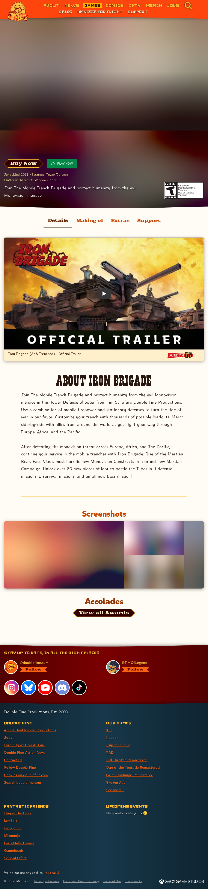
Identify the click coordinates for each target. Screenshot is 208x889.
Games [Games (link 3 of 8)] (92, 5)
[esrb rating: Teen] (170, 190)
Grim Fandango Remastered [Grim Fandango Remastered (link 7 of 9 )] (130, 775)
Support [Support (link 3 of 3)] (138, 11)
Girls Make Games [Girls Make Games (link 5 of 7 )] (19, 843)
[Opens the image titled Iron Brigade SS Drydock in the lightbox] (154, 538)
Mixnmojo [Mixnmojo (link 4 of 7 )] (12, 835)
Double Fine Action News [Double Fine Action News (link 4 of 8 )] (25, 752)
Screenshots (104, 513)
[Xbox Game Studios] (181, 881)
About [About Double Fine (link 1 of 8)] (51, 5)
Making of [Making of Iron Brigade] (88, 220)
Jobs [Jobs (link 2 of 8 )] (8, 737)
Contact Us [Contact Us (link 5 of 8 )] (13, 760)
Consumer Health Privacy (83, 881)
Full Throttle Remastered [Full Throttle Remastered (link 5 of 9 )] (127, 760)
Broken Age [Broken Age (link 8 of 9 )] (116, 782)
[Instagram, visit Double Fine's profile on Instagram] (11, 687)
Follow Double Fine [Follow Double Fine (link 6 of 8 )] (20, 767)
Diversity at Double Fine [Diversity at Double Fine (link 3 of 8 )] (25, 745)
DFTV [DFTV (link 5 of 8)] (135, 5)
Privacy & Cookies (47, 881)
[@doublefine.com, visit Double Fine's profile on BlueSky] (50, 667)
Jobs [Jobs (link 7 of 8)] (173, 5)
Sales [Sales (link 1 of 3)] (65, 11)
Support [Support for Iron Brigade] (150, 220)
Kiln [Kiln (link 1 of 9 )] (109, 730)
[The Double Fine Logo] (17, 11)
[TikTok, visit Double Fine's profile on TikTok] (79, 687)
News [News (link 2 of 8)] (72, 5)
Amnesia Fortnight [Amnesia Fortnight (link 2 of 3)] (100, 11)
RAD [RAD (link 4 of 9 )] (110, 752)
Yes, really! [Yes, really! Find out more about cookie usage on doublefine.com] (52, 872)
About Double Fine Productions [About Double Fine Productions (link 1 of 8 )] (31, 730)
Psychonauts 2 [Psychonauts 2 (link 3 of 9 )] (118, 745)
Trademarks (138, 881)
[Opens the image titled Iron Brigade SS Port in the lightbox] (154, 572)
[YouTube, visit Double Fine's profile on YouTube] (45, 687)
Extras (120, 220)
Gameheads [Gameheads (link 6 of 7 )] (14, 850)
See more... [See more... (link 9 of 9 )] (115, 790)
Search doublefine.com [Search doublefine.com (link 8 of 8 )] (23, 782)
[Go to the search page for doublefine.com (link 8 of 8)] (188, 5)
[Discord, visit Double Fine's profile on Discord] (62, 687)
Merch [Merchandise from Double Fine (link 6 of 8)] (154, 5)
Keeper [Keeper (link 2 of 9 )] (112, 737)
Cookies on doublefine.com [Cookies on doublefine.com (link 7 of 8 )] (27, 775)
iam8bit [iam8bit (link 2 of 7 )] (11, 820)
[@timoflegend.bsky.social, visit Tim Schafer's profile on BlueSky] (152, 667)
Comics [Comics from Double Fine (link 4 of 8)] (115, 5)
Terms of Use (116, 881)
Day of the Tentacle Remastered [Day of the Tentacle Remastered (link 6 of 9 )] (133, 767)
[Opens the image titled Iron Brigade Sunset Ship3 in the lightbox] (64, 554)
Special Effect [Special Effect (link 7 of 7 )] (16, 858)
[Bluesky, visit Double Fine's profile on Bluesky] (28, 687)
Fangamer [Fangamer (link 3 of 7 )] (12, 828)
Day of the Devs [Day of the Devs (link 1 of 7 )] (18, 813)
